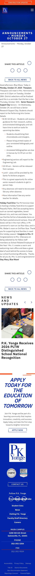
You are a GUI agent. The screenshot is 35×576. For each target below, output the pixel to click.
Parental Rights (25, 573)
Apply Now (17, 430)
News (17, 510)
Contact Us (17, 484)
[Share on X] (25, 70)
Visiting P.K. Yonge (17, 514)
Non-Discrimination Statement (17, 570)
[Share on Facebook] (12, 70)
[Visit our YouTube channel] (24, 498)
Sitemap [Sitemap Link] (28, 563)
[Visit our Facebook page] (11, 498)
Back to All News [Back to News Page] (17, 79)
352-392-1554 (17, 543)
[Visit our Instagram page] (17, 498)
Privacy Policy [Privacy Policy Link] (19, 563)
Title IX (10, 568)
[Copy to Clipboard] (29, 63)
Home (3, 41)
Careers (17, 522)
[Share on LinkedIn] (19, 70)
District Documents (21, 568)
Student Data (17, 505)
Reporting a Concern (11, 573)
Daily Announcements (17, 41)
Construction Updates (18, 2)
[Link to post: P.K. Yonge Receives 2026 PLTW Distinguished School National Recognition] (17, 323)
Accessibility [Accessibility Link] (8, 563)
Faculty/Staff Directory (17, 518)
